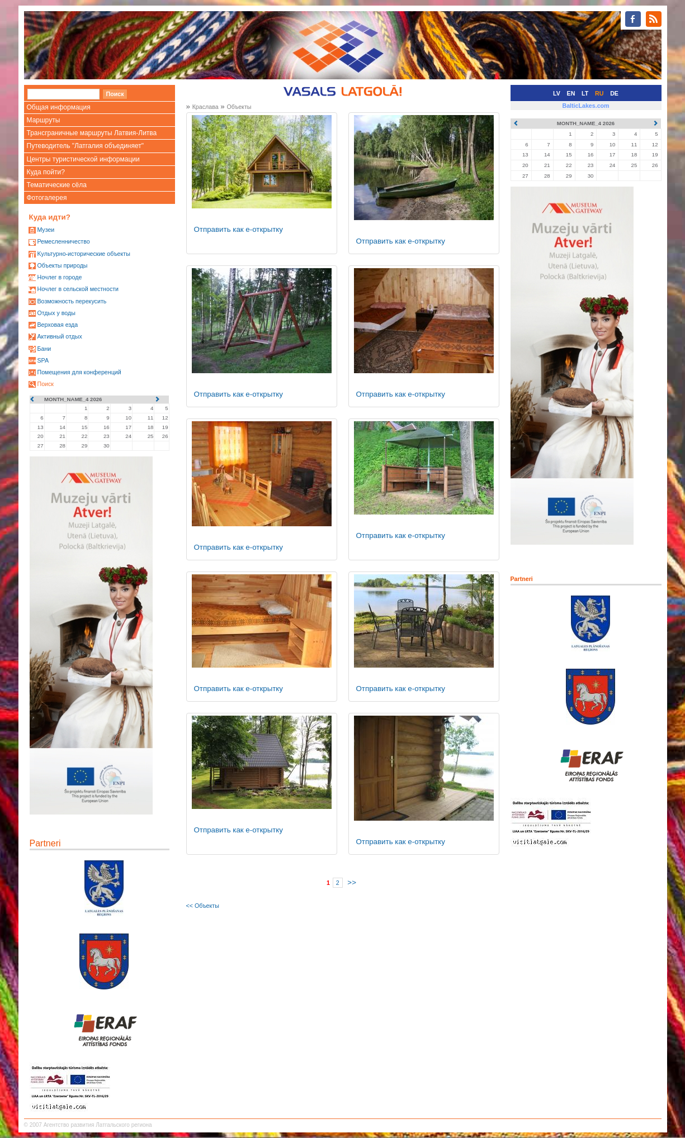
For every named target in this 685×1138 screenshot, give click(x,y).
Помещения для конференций (79, 372)
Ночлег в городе (59, 277)
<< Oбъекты (202, 905)
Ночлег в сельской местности (78, 288)
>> (351, 882)
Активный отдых (59, 336)
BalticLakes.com (585, 105)
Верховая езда (57, 324)
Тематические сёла (57, 185)
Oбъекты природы (62, 265)
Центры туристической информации (83, 159)
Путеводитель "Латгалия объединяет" (85, 146)
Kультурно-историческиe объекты (83, 253)
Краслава (205, 106)
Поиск (45, 383)
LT (585, 93)
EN (571, 93)
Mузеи (45, 229)
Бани (44, 348)
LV (556, 93)
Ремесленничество (63, 241)
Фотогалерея (47, 198)
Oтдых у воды (56, 313)
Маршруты (43, 120)
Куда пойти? (46, 172)
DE (614, 93)
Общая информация (59, 107)
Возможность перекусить (71, 301)
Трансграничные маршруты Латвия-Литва (92, 133)
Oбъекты (238, 106)
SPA (43, 360)
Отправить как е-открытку (239, 229)
